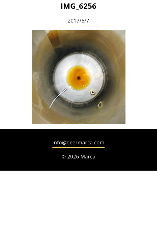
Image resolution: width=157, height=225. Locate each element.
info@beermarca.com (78, 142)
